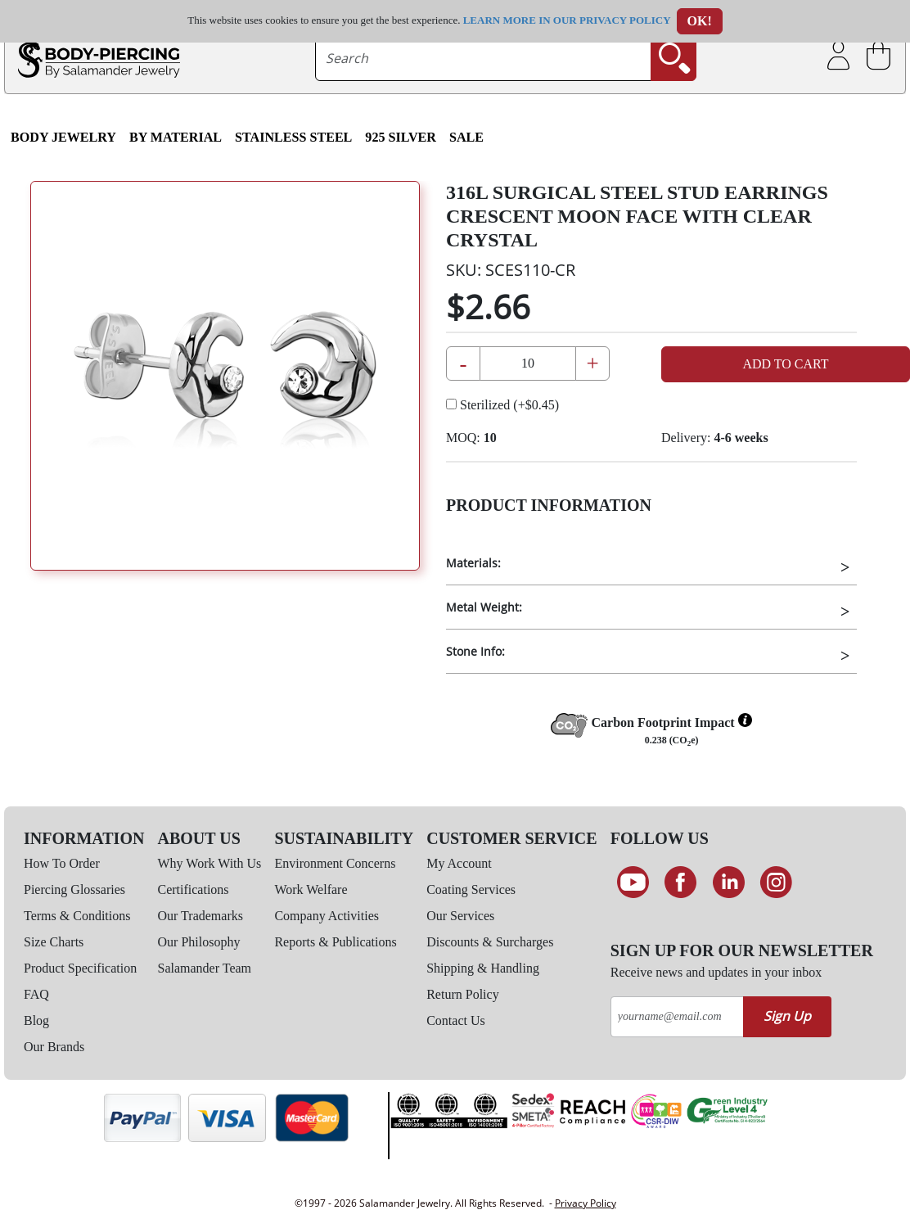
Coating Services (471, 889)
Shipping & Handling (482, 968)
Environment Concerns (334, 863)
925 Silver (400, 137)
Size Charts (53, 942)
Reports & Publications (335, 942)
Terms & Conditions (77, 916)
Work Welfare (310, 889)
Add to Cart (785, 364)
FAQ (36, 994)
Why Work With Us (210, 863)
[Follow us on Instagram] (777, 882)
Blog (36, 1020)
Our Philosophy (199, 942)
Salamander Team (205, 968)
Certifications (193, 889)
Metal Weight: (484, 607)
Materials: (473, 563)
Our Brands (54, 1047)
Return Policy (462, 994)
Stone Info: (475, 651)
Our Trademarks (200, 916)
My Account (459, 863)
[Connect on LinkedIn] (728, 882)
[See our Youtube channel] (632, 882)
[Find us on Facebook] (680, 882)
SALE (466, 137)
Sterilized (502, 405)
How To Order (62, 863)
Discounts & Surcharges (489, 942)
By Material (175, 137)
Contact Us (455, 1020)
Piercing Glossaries (74, 889)
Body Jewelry (63, 137)
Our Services (460, 916)
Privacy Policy (585, 1203)
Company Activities (326, 916)
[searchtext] (483, 58)
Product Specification (80, 968)
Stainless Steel (293, 137)
